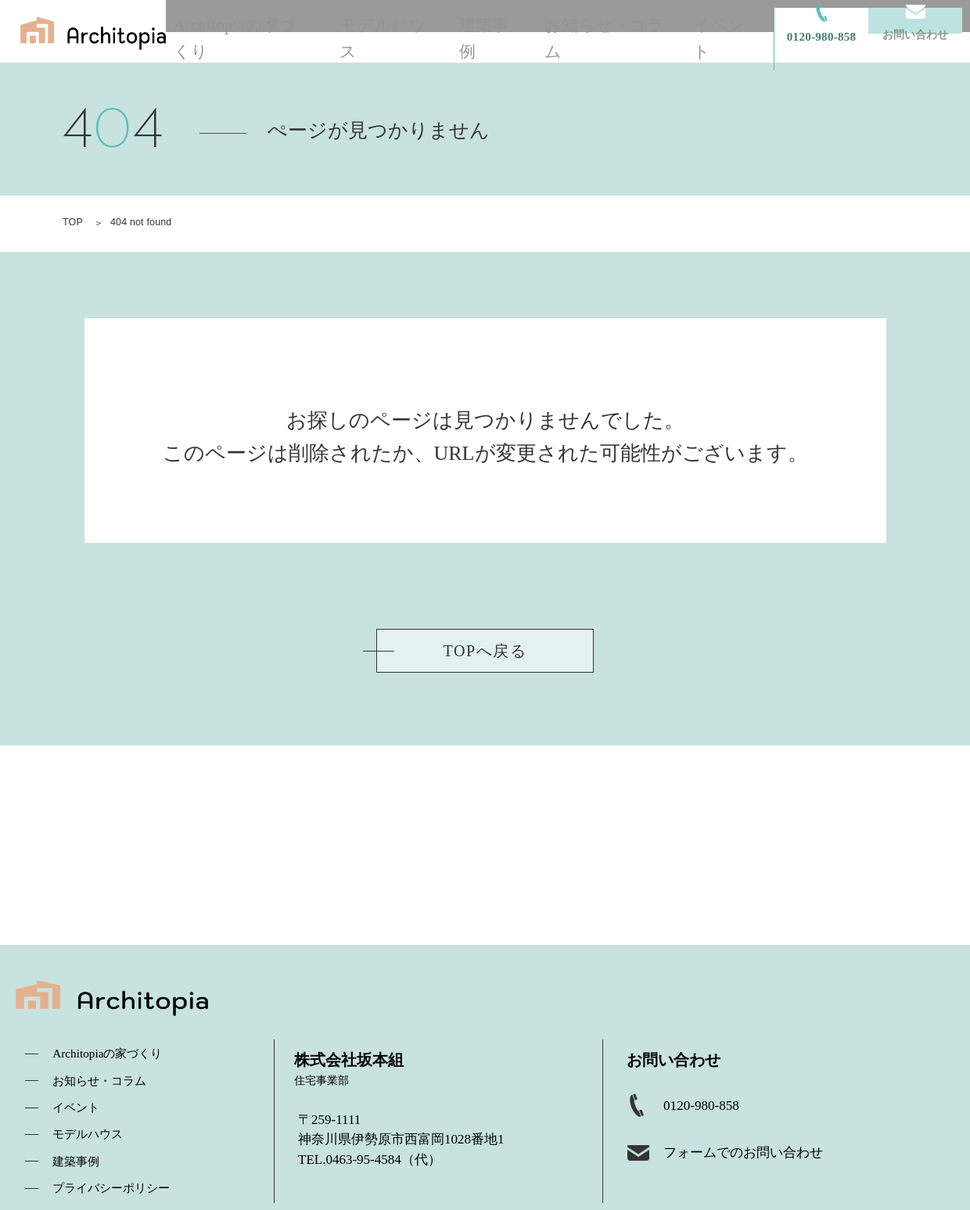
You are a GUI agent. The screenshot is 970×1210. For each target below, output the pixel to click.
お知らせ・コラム (626, 30)
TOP (73, 222)
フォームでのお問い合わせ (759, 1169)
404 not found (143, 222)
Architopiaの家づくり (288, 30)
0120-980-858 (710, 1116)
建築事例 (517, 30)
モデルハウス (421, 30)
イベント (735, 30)
